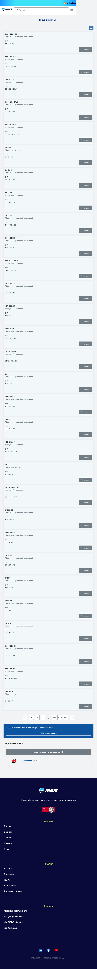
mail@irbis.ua (10, 928)
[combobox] (54, 10)
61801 (7, 578)
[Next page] (72, 717)
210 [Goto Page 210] (65, 717)
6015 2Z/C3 (10, 397)
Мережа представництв (16, 911)
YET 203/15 (10, 306)
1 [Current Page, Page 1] (31, 717)
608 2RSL (9, 691)
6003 (7, 374)
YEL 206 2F (10, 79)
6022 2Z (8, 215)
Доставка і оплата (13, 891)
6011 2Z (8, 170)
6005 (7, 419)
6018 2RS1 (9, 329)
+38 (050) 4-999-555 (13, 916)
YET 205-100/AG (12, 487)
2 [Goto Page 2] (37, 717)
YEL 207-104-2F (12, 261)
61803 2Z (9, 510)
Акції (6, 849)
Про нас (8, 826)
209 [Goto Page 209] (60, 717)
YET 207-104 (10, 351)
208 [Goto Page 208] (54, 717)
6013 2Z (8, 601)
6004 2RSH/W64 (12, 102)
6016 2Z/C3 (10, 533)
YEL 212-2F (10, 442)
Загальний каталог (31, 760)
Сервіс (7, 838)
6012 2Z (8, 555)
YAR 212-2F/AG (11, 57)
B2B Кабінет (10, 886)
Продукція (9, 874)
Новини (8, 843)
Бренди (8, 832)
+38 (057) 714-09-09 (13, 922)
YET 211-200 (10, 125)
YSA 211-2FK (10, 193)
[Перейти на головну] (7, 10)
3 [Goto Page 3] (43, 717)
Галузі (7, 880)
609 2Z (8, 147)
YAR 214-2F (10, 669)
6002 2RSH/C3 (11, 238)
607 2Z (8, 465)
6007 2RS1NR (10, 646)
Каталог (8, 868)
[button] (92, 10)
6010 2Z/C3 (10, 283)
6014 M (8, 623)
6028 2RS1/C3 (11, 34)
